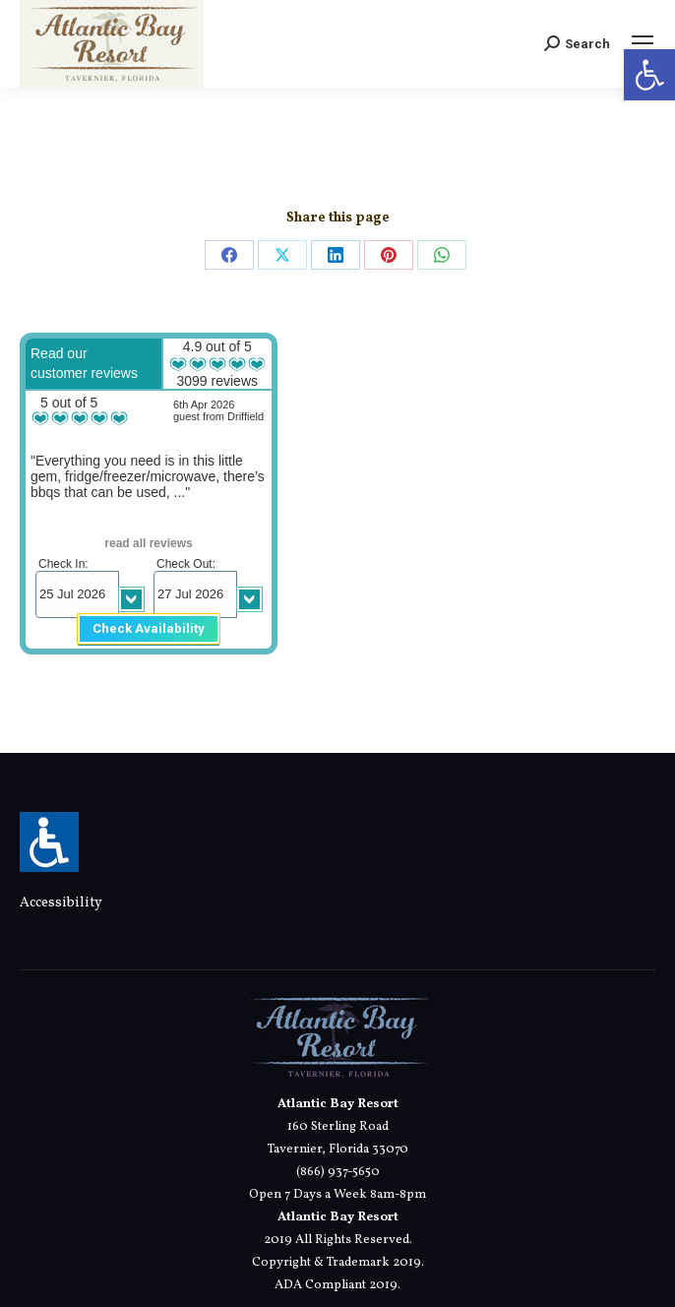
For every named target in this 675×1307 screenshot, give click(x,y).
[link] (649, 74)
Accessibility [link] (61, 903)
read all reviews (148, 543)
